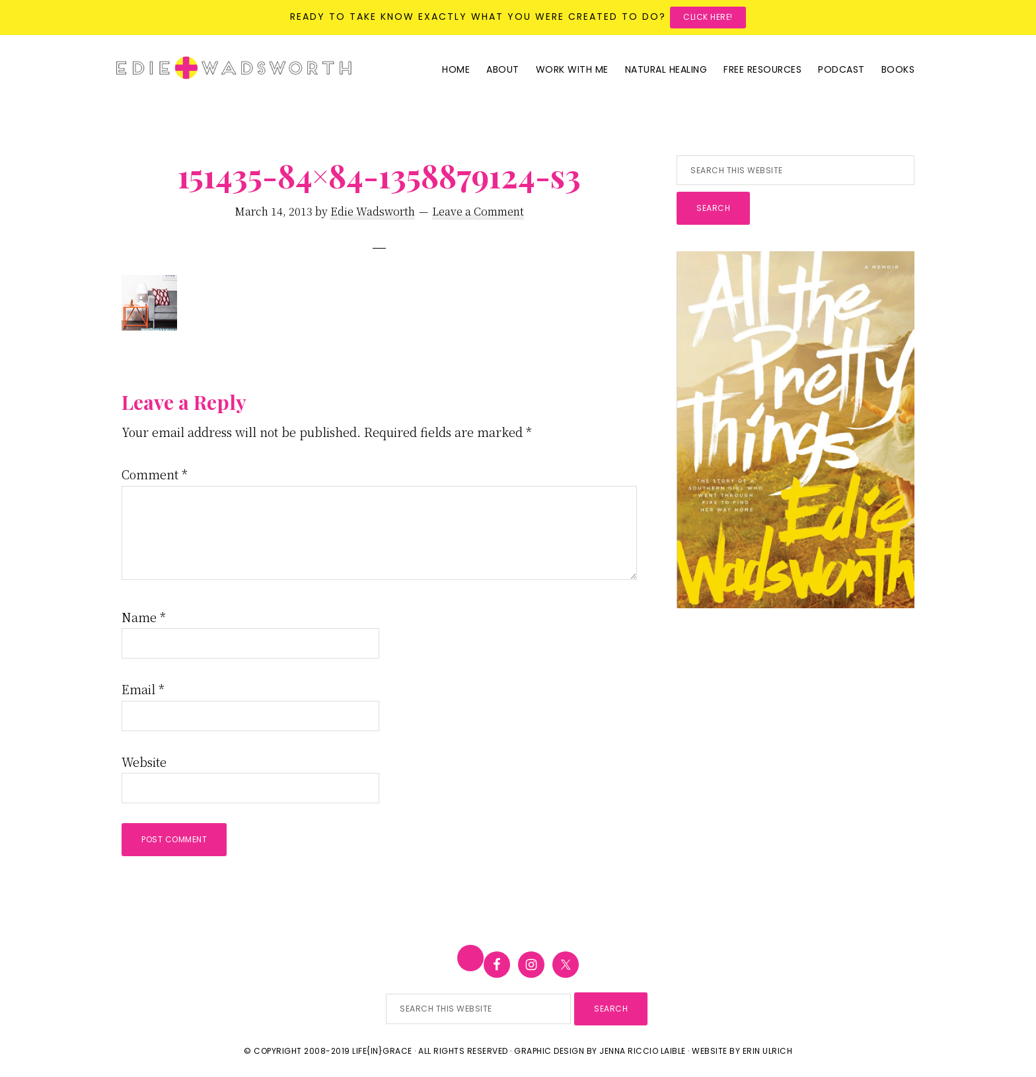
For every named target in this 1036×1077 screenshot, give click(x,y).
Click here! (708, 16)
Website (144, 761)
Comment (155, 474)
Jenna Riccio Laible (642, 1051)
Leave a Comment (478, 211)
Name (144, 616)
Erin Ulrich (768, 1051)
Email (143, 689)
